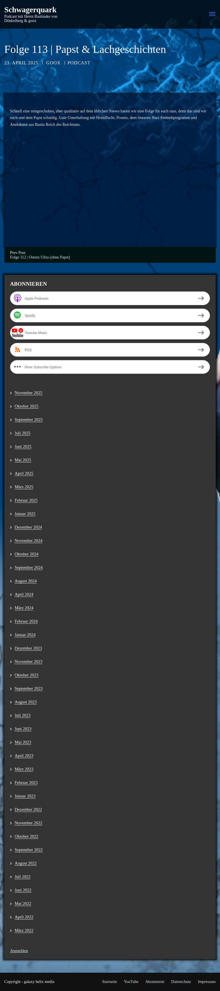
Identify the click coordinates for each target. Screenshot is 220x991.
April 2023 (24, 755)
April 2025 (24, 473)
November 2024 (28, 540)
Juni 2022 (23, 890)
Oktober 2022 (26, 836)
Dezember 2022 (28, 809)
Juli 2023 (22, 715)
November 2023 (28, 661)
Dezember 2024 (28, 527)
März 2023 (24, 769)
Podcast (79, 62)
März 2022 (24, 930)
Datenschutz (181, 982)
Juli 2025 (22, 433)
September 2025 (29, 419)
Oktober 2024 (26, 554)
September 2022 (29, 849)
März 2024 (24, 607)
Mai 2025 (23, 460)
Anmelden (19, 950)
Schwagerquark (30, 10)
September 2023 (29, 688)
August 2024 (26, 581)
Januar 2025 (25, 513)
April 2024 (24, 594)
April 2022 (24, 917)
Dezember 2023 (28, 648)
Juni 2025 (23, 446)
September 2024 (29, 567)
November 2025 (28, 392)
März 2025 (24, 486)
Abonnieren (154, 982)
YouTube (131, 982)
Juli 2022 (22, 876)
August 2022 (26, 863)
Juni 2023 (23, 728)
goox (53, 62)
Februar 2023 (26, 782)
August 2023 (26, 702)
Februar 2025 (26, 500)
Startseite (109, 982)
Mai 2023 (23, 742)
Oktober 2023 (26, 675)
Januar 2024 (25, 634)
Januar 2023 (25, 796)
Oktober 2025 (26, 406)
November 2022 (28, 823)
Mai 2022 (23, 903)
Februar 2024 (26, 621)
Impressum (207, 982)
